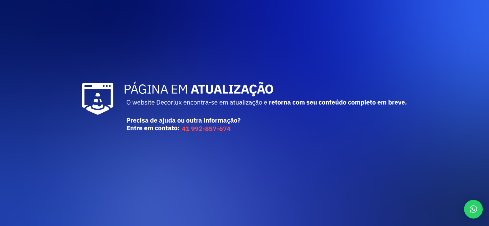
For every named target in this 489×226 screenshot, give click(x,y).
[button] (473, 209)
